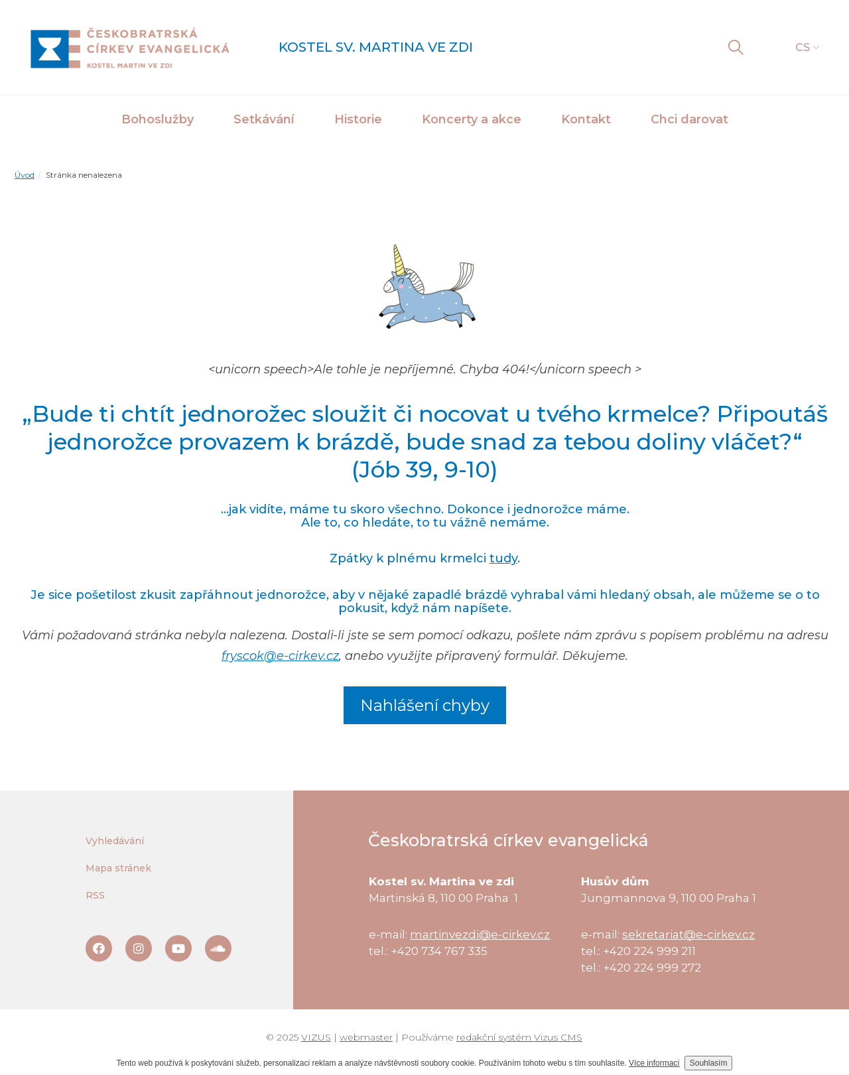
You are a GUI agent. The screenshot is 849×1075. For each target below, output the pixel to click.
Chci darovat (689, 119)
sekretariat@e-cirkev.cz (688, 934)
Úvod (24, 175)
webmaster (366, 1037)
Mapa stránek (118, 868)
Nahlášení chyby (425, 705)
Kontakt (586, 119)
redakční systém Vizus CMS (519, 1037)
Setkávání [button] (263, 119)
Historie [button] (358, 119)
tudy (503, 558)
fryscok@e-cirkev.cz (280, 656)
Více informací (654, 1063)
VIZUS (316, 1037)
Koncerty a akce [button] (471, 119)
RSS (95, 895)
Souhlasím (709, 1063)
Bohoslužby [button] (157, 119)
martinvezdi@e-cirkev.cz (480, 934)
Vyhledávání (115, 841)
